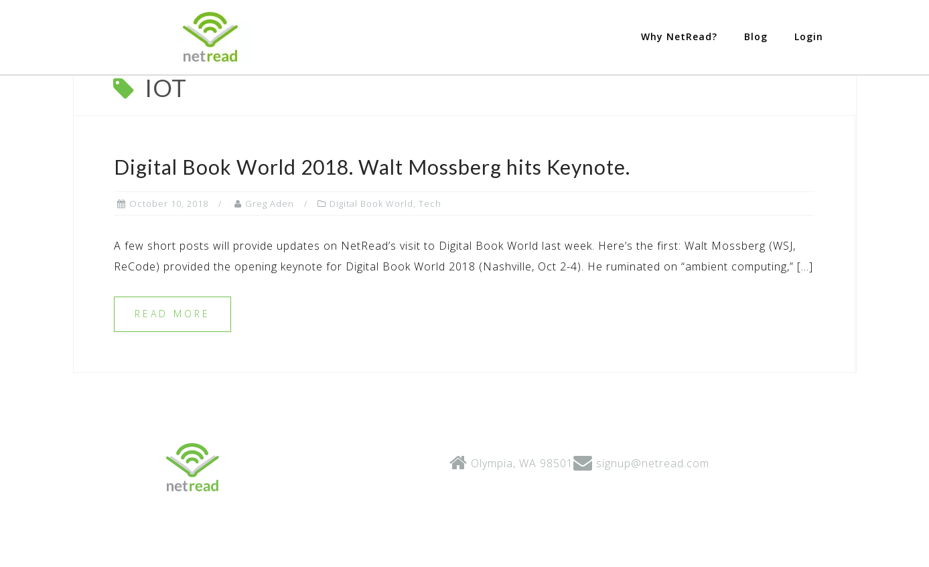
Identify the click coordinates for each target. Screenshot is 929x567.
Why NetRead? (679, 36)
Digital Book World (371, 256)
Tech (430, 256)
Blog (756, 36)
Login (808, 36)
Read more (172, 366)
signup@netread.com (652, 516)
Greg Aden (269, 256)
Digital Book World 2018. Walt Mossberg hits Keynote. (372, 220)
